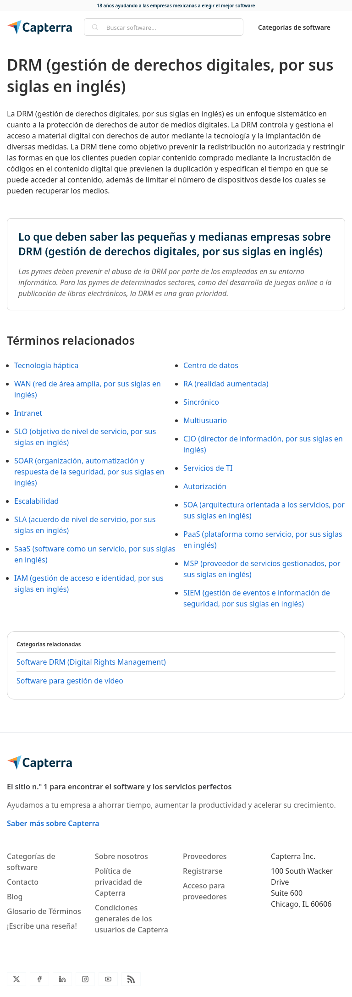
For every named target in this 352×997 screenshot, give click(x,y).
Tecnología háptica (46, 365)
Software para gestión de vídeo (69, 681)
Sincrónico (201, 402)
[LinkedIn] (62, 979)
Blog (14, 897)
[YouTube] (108, 979)
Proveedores (205, 856)
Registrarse (203, 871)
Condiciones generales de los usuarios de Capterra (131, 919)
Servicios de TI (207, 468)
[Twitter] (16, 979)
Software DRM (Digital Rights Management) (91, 662)
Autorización (204, 486)
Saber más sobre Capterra (53, 823)
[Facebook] (39, 979)
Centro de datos (210, 365)
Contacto (22, 882)
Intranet (28, 413)
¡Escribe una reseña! (42, 926)
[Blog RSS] (131, 979)
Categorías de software (294, 27)
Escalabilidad (36, 501)
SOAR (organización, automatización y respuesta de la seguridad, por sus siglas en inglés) (89, 472)
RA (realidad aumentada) (226, 384)
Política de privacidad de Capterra (118, 882)
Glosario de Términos (44, 911)
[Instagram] (85, 979)
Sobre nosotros (121, 856)
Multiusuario (205, 420)
